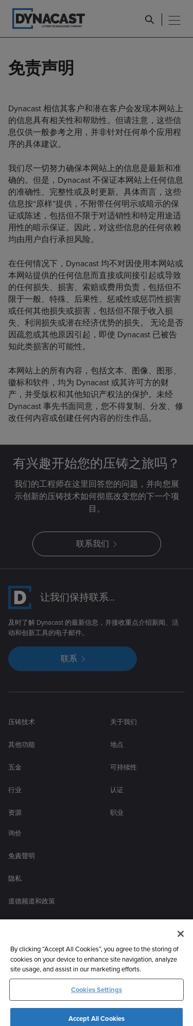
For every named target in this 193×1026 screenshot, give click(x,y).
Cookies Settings (96, 1001)
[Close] (180, 946)
